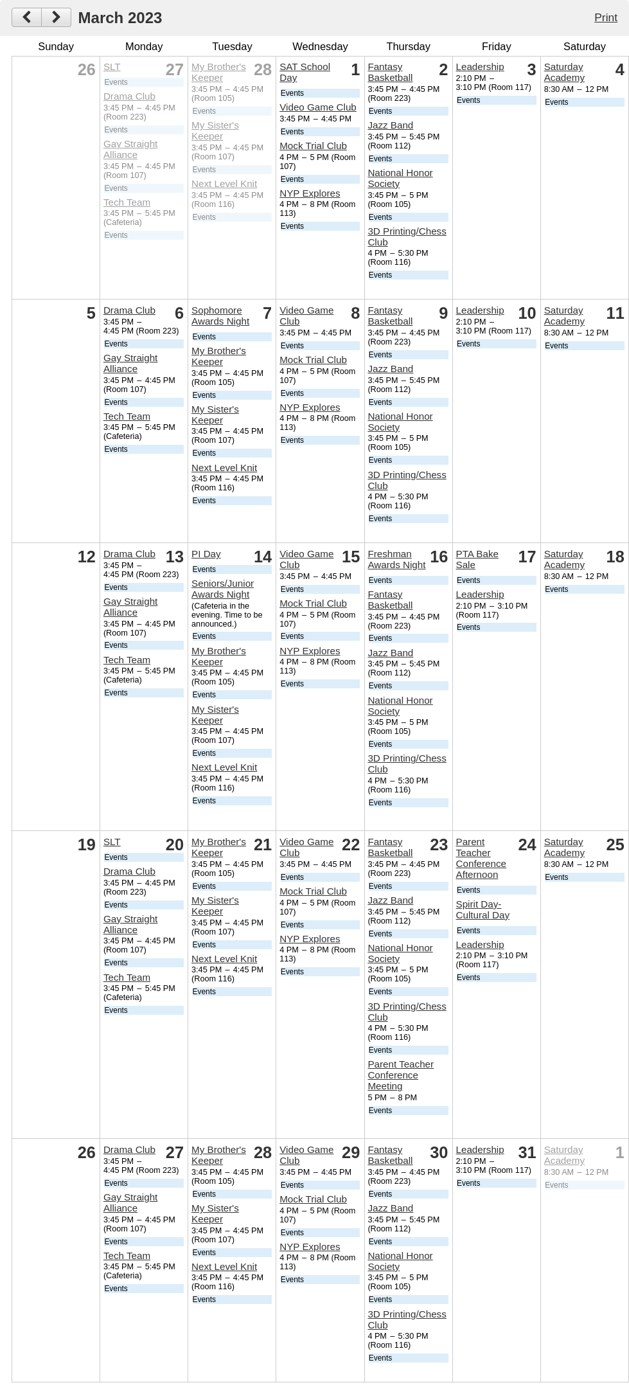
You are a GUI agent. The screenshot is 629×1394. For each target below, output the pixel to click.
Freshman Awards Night (396, 559)
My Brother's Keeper (218, 72)
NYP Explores (309, 193)
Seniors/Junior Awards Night (222, 589)
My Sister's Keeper (215, 130)
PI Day (206, 553)
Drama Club (129, 96)
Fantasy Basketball (390, 72)
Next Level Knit (224, 183)
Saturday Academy (564, 72)
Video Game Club (318, 107)
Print (605, 17)
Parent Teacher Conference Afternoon (481, 858)
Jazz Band (390, 125)
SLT (112, 66)
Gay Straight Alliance (130, 149)
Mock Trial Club (313, 145)
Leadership (480, 66)
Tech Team (126, 202)
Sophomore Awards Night (220, 315)
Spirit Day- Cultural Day (483, 909)
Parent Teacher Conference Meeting (401, 1075)
